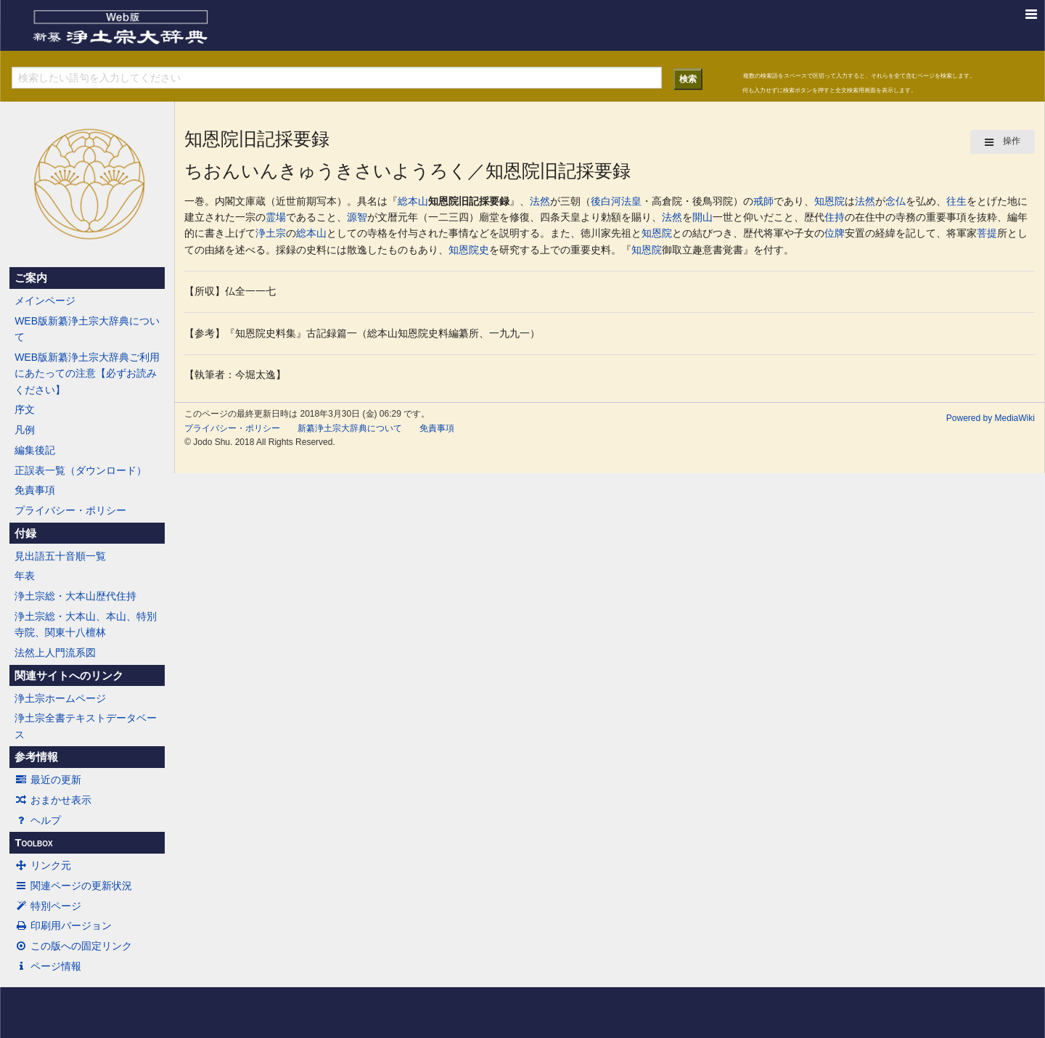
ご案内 (31, 278)
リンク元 (43, 865)
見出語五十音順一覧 (60, 556)
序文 (25, 409)
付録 (25, 533)
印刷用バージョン (63, 925)
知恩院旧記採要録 (468, 201)
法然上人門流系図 (55, 652)
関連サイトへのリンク (69, 676)
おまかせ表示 (53, 800)
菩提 (987, 233)
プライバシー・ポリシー (70, 510)
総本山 (413, 201)
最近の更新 (48, 779)
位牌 (834, 233)
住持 (834, 217)
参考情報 (36, 757)
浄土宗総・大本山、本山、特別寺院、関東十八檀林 (86, 624)
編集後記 (35, 450)
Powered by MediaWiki (990, 418)
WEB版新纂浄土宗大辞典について (87, 329)
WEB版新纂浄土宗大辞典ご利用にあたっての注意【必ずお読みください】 (87, 373)
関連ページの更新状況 (73, 885)
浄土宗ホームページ (60, 698)
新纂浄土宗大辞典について (350, 428)
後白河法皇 (616, 201)
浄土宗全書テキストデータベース (86, 726)
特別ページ (48, 906)
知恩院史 (468, 250)
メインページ (45, 300)
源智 (357, 217)
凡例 (25, 430)
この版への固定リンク (73, 946)
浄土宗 (270, 233)
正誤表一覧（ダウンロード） (81, 470)
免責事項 (35, 490)
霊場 (276, 217)
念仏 (895, 201)
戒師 (763, 201)
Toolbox (33, 843)
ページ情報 (48, 966)
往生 (956, 201)
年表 (25, 575)
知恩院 (829, 201)
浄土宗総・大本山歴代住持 (75, 596)
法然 (540, 201)
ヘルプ (38, 820)
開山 (702, 217)
